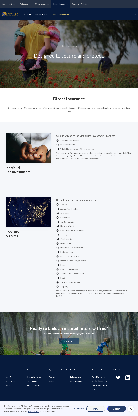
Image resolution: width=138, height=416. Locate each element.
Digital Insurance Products (58, 370)
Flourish (52, 377)
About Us (9, 377)
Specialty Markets (61, 14)
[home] (9, 14)
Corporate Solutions (80, 4)
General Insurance (34, 377)
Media (8, 385)
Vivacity (51, 381)
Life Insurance (32, 381)
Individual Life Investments (36, 14)
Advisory (95, 389)
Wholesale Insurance (99, 381)
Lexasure (9, 370)
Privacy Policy (33, 411)
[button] (131, 409)
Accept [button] (116, 408)
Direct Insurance (60, 4)
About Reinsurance (34, 385)
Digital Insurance (42, 4)
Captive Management (99, 385)
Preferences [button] (79, 408)
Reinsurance (25, 4)
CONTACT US (69, 341)
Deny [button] (95, 408)
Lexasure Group (9, 4)
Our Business (11, 381)
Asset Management (99, 377)
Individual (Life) (75, 377)
